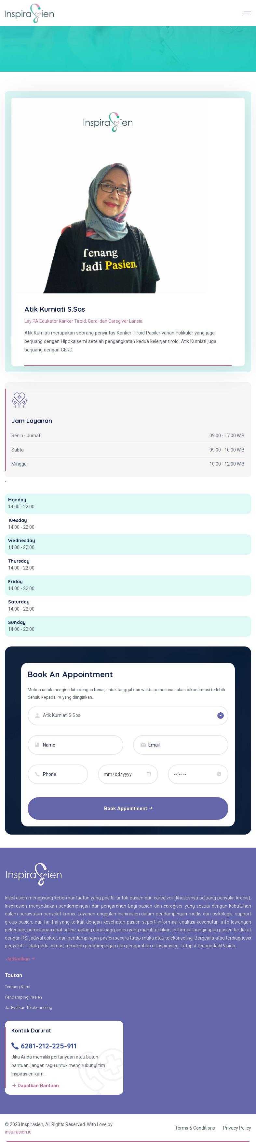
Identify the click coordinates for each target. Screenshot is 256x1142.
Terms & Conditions (195, 1128)
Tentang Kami (17, 986)
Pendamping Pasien (23, 997)
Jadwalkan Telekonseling (28, 1007)
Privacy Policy (237, 1128)
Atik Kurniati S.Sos (54, 309)
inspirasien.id (18, 1132)
